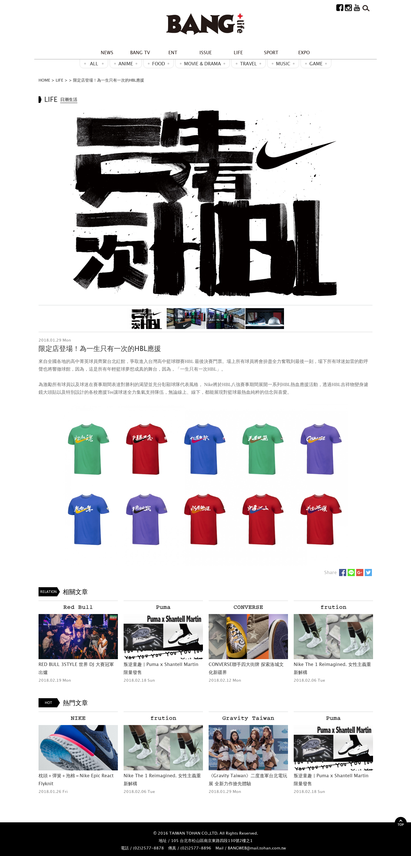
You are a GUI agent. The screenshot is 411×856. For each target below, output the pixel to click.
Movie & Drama (202, 63)
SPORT (271, 52)
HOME (44, 80)
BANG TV (140, 52)
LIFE (238, 52)
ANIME (125, 63)
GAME (316, 63)
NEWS (107, 52)
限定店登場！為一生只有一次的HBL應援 (108, 80)
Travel (248, 63)
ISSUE (206, 52)
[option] (205, 203)
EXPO (304, 52)
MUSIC (283, 63)
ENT (172, 52)
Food (158, 63)
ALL (94, 63)
